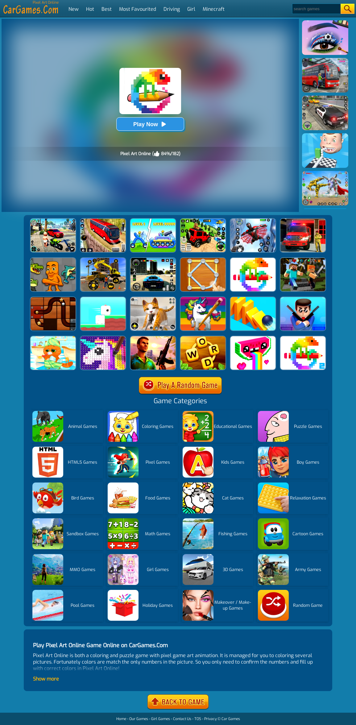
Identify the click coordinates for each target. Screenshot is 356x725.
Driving (172, 9)
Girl (191, 9)
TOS (197, 718)
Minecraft (214, 9)
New (73, 9)
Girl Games (160, 718)
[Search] (316, 9)
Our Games (138, 718)
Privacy (210, 718)
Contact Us (182, 718)
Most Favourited (137, 9)
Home (121, 718)
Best (106, 9)
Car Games (230, 718)
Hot (90, 9)
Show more (46, 679)
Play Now (150, 124)
